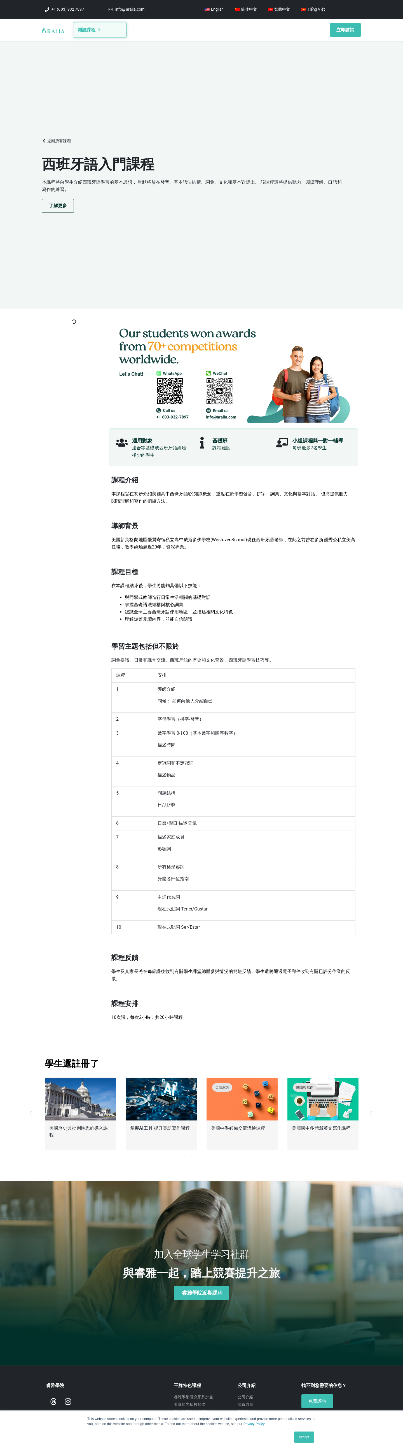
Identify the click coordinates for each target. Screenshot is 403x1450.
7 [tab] (212, 1155)
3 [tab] (190, 1155)
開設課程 (89, 29)
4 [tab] (196, 1155)
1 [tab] (179, 1155)
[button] (56, 139)
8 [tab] (218, 1155)
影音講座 (232, 29)
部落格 (180, 29)
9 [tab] (224, 1155)
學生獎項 (256, 29)
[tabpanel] (80, 1113)
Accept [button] (304, 1437)
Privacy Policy (253, 1424)
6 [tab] (207, 1155)
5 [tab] (201, 1155)
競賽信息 (205, 29)
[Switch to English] (214, 9)
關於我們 (155, 29)
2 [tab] (185, 1155)
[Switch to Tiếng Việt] (313, 9)
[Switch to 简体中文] (246, 9)
